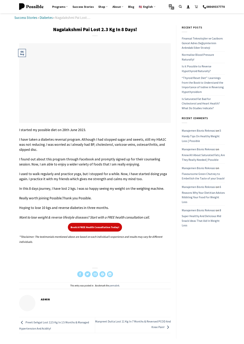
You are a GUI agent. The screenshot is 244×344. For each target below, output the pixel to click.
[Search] (180, 6)
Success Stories (83, 7)
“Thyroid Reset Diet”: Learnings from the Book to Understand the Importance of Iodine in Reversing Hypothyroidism (203, 85)
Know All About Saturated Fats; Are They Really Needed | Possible (203, 157)
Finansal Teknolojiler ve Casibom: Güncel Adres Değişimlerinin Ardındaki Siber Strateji (202, 43)
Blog (131, 7)
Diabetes (46, 17)
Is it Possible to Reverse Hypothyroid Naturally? (196, 68)
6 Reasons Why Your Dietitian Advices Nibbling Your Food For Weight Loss (203, 194)
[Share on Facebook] (80, 274)
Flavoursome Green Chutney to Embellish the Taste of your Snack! (203, 176)
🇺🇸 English (147, 7)
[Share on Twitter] (88, 274)
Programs (60, 7)
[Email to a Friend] (95, 274)
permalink (114, 285)
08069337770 (214, 7)
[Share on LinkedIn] (110, 274)
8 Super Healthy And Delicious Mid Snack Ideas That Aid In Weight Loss (201, 217)
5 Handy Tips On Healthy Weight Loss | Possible (201, 136)
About (117, 7)
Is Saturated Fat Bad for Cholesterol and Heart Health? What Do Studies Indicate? (201, 103)
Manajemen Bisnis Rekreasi (198, 130)
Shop (103, 7)
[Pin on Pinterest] (102, 274)
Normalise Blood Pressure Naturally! (198, 57)
